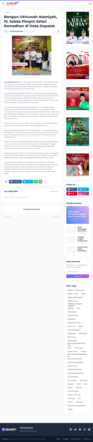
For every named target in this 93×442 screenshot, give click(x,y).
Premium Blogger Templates (35, 439)
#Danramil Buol (73, 315)
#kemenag (71, 337)
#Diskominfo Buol (74, 323)
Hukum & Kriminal (74, 395)
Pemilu (70, 402)
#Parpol (83, 351)
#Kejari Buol (83, 333)
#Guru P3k (71, 326)
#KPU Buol (79, 348)
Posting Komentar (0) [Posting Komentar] (31, 209)
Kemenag (71, 398)
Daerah (70, 388)
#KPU (70, 348)
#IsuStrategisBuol (74, 330)
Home (58, 439)
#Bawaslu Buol (73, 301)
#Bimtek (71, 308)
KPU (79, 398)
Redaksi (65, 439)
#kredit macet (73, 351)
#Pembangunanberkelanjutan (77, 355)
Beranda (7, 12)
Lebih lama (56, 217)
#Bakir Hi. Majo (73, 294)
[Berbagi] (57, 31)
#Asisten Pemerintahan (76, 290)
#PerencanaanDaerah (75, 362)
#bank (83, 294)
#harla (80, 326)
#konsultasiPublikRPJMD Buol (76, 344)
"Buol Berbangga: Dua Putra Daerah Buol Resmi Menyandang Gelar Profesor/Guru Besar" (83, 229)
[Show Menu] (3, 3)
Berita (79, 384)
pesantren (79, 402)
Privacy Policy (76, 439)
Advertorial (83, 380)
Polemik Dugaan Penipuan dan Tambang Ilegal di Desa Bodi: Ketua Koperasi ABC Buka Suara (83, 239)
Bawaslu (70, 384)
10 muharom (72, 380)
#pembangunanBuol (75, 359)
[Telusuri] (90, 3)
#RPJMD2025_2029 (75, 369)
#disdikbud (71, 319)
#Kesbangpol (72, 341)
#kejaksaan (71, 333)
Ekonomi (79, 388)
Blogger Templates (17, 439)
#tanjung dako (73, 377)
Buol (85, 384)
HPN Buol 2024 (73, 391)
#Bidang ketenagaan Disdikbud (75, 304)
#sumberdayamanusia (75, 373)
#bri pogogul (72, 312)
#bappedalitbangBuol (75, 297)
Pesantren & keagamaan (76, 406)
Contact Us (87, 439)
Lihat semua (54, 191)
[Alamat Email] (77, 271)
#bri (78, 308)
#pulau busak (72, 366)
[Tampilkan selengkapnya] (45, 181)
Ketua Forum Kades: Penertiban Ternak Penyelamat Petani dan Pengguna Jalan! (82, 249)
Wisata (70, 409)
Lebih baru (7, 217)
